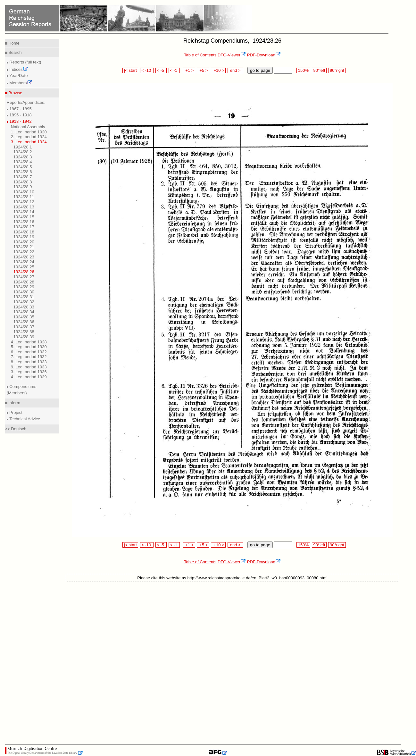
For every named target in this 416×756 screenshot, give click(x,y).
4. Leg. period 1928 (29, 342)
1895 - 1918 (20, 115)
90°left (319, 70)
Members (20, 82)
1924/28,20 (23, 241)
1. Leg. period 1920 (29, 132)
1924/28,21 (23, 246)
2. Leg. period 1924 (29, 136)
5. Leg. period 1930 (29, 346)
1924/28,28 (23, 282)
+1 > (189, 70)
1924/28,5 (22, 166)
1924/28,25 (23, 267)
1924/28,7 (22, 176)
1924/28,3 (22, 157)
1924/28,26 (23, 271)
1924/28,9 (22, 186)
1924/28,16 (23, 221)
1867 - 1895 (20, 108)
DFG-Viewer (232, 55)
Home (13, 43)
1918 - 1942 (20, 121)
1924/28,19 (23, 236)
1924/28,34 (23, 311)
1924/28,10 (23, 191)
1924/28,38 (23, 331)
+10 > (218, 70)
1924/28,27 (23, 276)
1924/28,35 (23, 317)
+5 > (203, 70)
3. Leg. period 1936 (29, 371)
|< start (130, 70)
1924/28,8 (22, 182)
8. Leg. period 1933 (29, 361)
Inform (13, 402)
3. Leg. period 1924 (29, 141)
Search (14, 52)
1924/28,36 (23, 321)
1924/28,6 (22, 171)
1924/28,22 (23, 251)
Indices (18, 69)
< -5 (161, 70)
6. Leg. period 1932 (29, 351)
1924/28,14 (23, 211)
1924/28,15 (23, 216)
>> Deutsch (16, 428)
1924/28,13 (23, 207)
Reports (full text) (24, 62)
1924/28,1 (22, 147)
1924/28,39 (23, 336)
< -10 (147, 70)
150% (303, 70)
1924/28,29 (23, 286)
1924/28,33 (23, 307)
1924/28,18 (23, 232)
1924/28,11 (23, 196)
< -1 (174, 70)
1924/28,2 (22, 151)
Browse (14, 92)
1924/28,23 (23, 257)
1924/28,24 (23, 261)
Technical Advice (24, 418)
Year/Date (18, 75)
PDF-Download (264, 55)
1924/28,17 (23, 226)
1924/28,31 (23, 296)
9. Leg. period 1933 (29, 367)
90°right (337, 70)
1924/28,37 (23, 326)
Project (15, 412)
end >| (235, 70)
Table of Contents (200, 55)
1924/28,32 (23, 301)
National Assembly (28, 126)
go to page (260, 70)
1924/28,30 (23, 292)
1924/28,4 (22, 161)
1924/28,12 (23, 201)
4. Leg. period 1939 (29, 376)
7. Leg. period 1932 (29, 356)
